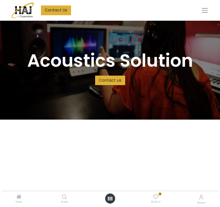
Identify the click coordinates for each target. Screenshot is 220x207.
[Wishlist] (156, 196)
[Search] (64, 197)
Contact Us (56, 10)
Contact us (110, 80)
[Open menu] (110, 198)
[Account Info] (201, 197)
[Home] (18, 197)
